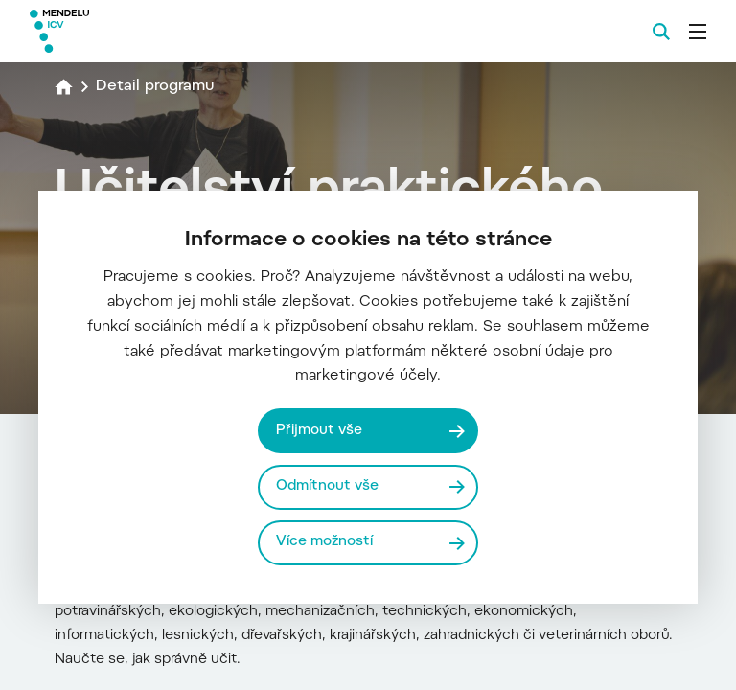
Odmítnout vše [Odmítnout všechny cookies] (327, 486)
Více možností (324, 542)
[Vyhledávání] (661, 31)
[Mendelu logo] (131, 31)
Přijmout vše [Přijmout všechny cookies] (319, 431)
